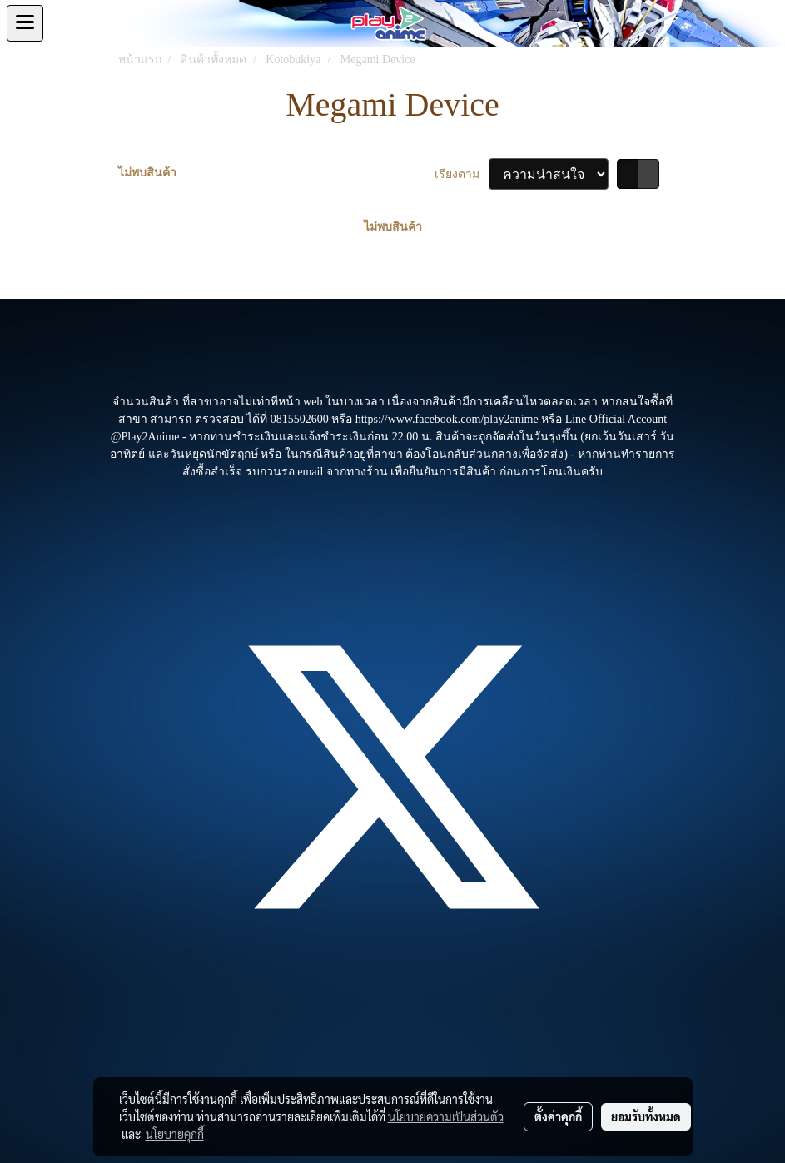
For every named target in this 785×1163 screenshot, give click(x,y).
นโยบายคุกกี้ (175, 1133)
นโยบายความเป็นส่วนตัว (446, 1116)
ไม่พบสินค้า (147, 172)
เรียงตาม (462, 174)
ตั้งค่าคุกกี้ (558, 1116)
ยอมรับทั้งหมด (646, 1116)
